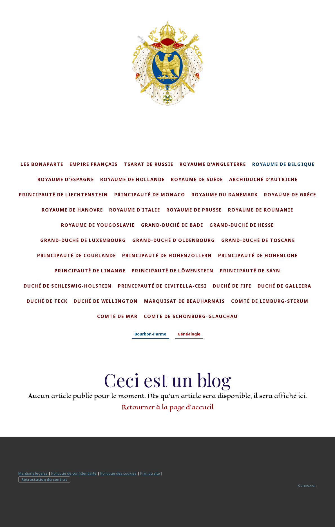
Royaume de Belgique (283, 164)
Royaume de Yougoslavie (98, 225)
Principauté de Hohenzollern (167, 255)
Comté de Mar (117, 316)
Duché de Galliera (284, 286)
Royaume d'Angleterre (213, 164)
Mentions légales (33, 473)
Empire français (94, 164)
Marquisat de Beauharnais (184, 301)
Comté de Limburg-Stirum (270, 301)
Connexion (307, 485)
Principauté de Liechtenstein (63, 195)
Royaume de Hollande (132, 179)
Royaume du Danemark (224, 195)
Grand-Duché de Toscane (258, 240)
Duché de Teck (47, 301)
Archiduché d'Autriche (263, 179)
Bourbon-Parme (150, 334)
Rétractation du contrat (44, 479)
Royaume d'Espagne (65, 179)
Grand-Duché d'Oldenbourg (173, 240)
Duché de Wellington (106, 301)
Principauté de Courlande (76, 255)
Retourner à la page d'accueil (168, 407)
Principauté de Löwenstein (173, 271)
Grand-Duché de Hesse (241, 225)
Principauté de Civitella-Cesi (162, 286)
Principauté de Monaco (149, 195)
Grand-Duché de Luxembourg (83, 240)
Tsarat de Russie (148, 164)
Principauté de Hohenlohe (258, 255)
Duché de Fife (232, 286)
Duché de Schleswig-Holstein (68, 286)
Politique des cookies (118, 473)
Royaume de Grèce (290, 195)
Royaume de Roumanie (260, 210)
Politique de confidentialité (74, 473)
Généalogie (189, 334)
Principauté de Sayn (250, 271)
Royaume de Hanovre (72, 210)
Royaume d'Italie (134, 210)
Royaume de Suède (197, 179)
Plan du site (150, 473)
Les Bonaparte (42, 164)
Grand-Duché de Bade (172, 225)
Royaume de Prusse (194, 210)
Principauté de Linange (90, 271)
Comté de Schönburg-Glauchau (191, 316)
